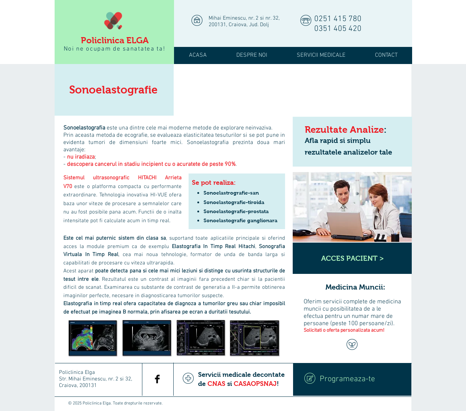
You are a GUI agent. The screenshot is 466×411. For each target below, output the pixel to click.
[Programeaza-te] (352, 379)
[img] (233, 92)
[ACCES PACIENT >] (352, 258)
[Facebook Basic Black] (157, 379)
